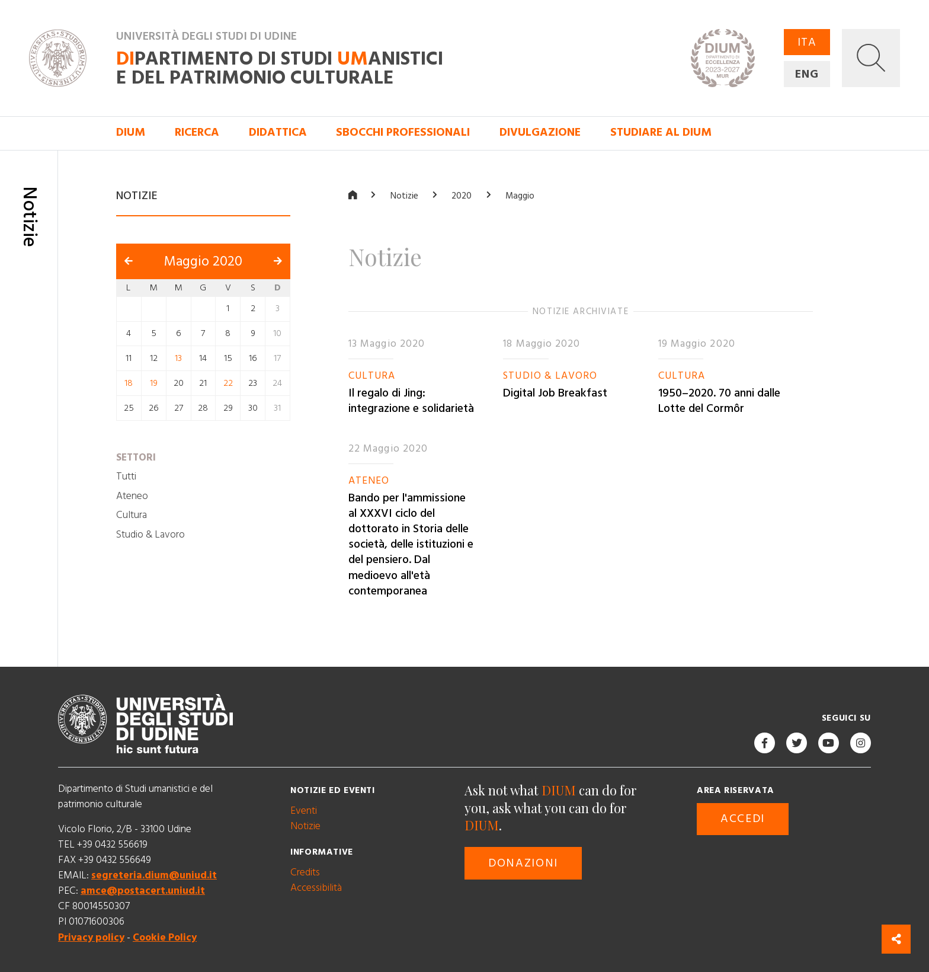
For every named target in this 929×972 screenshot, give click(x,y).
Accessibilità (316, 887)
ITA (806, 42)
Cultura (131, 515)
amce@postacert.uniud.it (143, 891)
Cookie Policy (165, 937)
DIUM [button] (130, 132)
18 (128, 383)
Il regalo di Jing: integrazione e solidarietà (411, 401)
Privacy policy (91, 937)
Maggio (519, 196)
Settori (136, 457)
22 (228, 383)
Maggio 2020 (203, 260)
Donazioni (523, 863)
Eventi (303, 810)
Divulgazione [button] (540, 132)
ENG (807, 74)
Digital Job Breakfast (555, 393)
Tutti (126, 476)
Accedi (742, 819)
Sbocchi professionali (403, 132)
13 (178, 358)
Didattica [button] (278, 132)
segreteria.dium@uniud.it (154, 875)
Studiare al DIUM (661, 132)
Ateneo (132, 495)
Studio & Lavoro (150, 534)
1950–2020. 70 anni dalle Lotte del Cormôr (719, 401)
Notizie (404, 196)
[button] (871, 58)
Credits (305, 872)
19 (154, 383)
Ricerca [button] (197, 132)
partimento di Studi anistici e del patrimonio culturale (279, 68)
